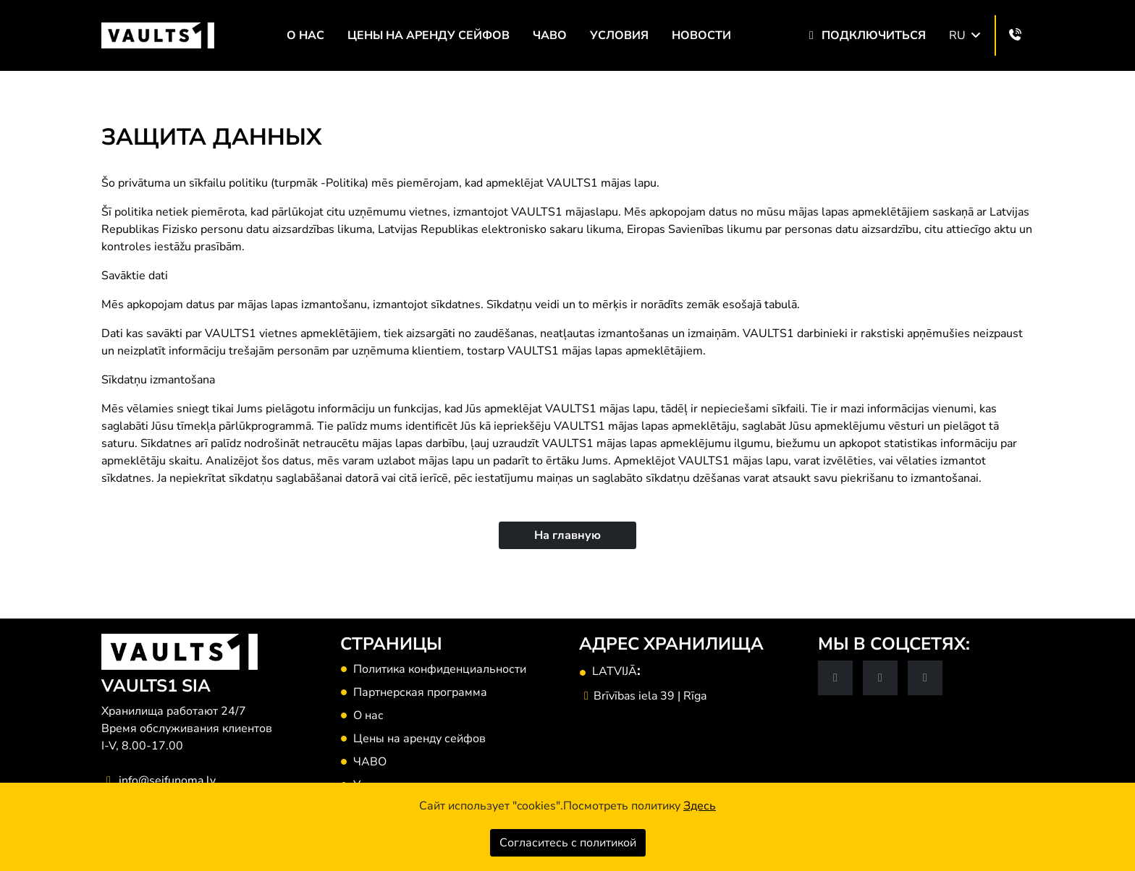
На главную (567, 535)
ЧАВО (550, 35)
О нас (305, 35)
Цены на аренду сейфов (428, 35)
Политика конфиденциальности (439, 669)
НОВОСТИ (701, 35)
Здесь (699, 806)
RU (966, 35)
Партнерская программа (420, 692)
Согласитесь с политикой (567, 843)
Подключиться (865, 35)
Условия (619, 35)
